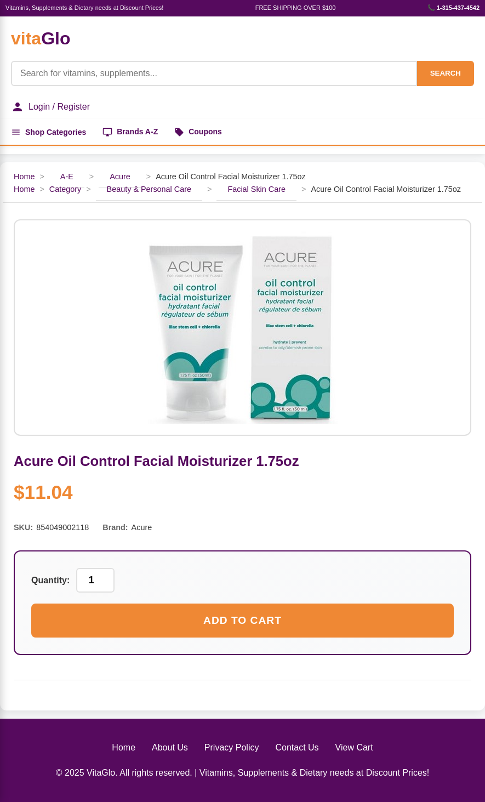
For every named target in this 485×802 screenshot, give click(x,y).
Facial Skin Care (256, 189)
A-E (66, 176)
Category (65, 189)
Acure (120, 176)
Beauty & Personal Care (149, 189)
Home (24, 176)
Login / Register (50, 106)
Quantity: (50, 580)
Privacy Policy (231, 747)
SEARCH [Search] (445, 73)
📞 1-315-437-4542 (453, 7)
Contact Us (296, 747)
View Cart (354, 747)
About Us (170, 747)
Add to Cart (242, 620)
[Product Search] (214, 73)
